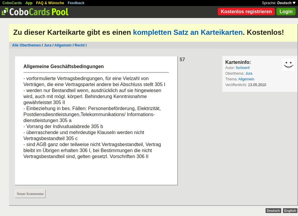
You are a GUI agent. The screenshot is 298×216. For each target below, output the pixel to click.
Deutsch (286, 3)
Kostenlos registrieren (246, 11)
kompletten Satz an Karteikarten (188, 32)
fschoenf (242, 68)
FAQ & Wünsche (50, 3)
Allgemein (62, 45)
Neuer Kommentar (30, 194)
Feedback (76, 3)
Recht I (80, 45)
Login (286, 11)
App (29, 3)
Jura (47, 45)
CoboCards (12, 3)
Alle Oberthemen (26, 45)
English (290, 210)
